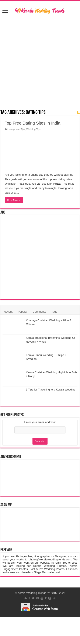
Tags (54, 311)
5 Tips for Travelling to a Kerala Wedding (51, 389)
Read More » (14, 200)
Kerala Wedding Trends (31, 592)
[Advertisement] (40, 59)
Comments (39, 311)
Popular (22, 311)
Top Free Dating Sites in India (32, 123)
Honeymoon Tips (16, 129)
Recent (8, 311)
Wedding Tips (33, 129)
